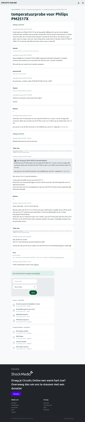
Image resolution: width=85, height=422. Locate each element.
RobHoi (15, 109)
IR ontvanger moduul (22, 331)
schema (36, 264)
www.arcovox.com (59, 257)
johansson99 (17, 71)
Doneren (16, 394)
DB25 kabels (19, 336)
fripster (15, 88)
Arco (14, 252)
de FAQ (37, 273)
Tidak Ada (16, 148)
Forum (23, 9)
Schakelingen (15, 405)
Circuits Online (15, 9)
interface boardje (21, 341)
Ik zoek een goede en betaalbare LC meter (28, 304)
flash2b (15, 48)
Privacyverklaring (69, 418)
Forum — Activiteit (18, 300)
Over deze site (48, 405)
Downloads (14, 407)
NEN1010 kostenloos (22, 314)
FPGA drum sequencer (22, 319)
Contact (13, 412)
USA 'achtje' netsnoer (22, 347)
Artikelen (14, 403)
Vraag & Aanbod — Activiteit (21, 327)
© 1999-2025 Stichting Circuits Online (22, 418)
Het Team (46, 403)
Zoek (33, 293)
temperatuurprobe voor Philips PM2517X (55, 9)
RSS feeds (46, 409)
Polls (45, 407)
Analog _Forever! (18, 25)
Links (12, 409)
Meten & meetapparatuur (34, 9)
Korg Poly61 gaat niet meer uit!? (25, 309)
